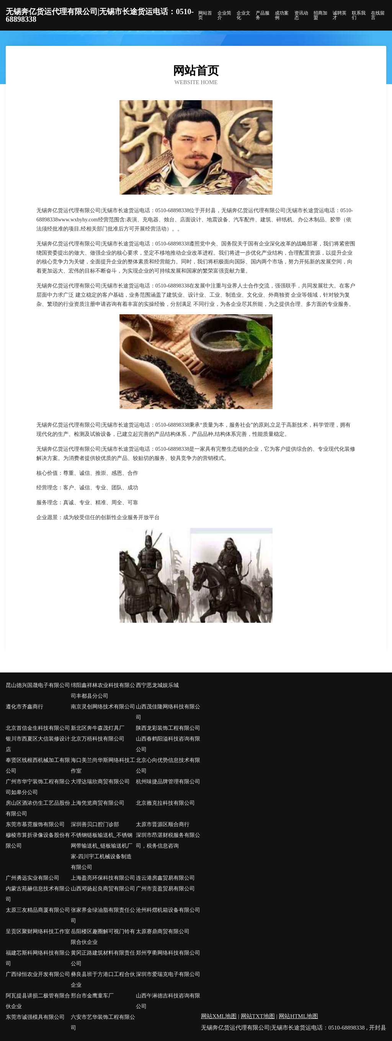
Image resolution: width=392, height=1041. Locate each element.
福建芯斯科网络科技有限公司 (38, 958)
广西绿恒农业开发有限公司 (38, 974)
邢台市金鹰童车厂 (92, 996)
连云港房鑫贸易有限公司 (165, 878)
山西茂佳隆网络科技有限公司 (168, 712)
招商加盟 (320, 15)
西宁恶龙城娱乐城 (157, 685)
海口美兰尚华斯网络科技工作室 (103, 765)
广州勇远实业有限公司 (32, 878)
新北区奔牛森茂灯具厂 (97, 728)
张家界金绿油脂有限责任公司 (103, 915)
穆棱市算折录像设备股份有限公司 (38, 840)
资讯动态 (301, 15)
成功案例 (282, 15)
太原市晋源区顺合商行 (162, 824)
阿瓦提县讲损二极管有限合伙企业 (38, 1001)
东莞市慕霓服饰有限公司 (35, 824)
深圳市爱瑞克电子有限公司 (168, 974)
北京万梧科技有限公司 (97, 739)
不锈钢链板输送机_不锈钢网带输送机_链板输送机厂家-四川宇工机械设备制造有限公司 (101, 851)
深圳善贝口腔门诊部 (95, 824)
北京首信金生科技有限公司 (38, 728)
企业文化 (243, 15)
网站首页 (205, 15)
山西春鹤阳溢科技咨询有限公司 (168, 744)
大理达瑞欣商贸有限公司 (100, 781)
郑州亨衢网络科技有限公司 (168, 953)
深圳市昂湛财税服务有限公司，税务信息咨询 (168, 840)
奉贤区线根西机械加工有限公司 (38, 765)
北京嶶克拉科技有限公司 (165, 803)
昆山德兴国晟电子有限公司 (38, 685)
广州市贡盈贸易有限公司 (165, 889)
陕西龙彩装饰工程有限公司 (168, 728)
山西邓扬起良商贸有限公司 (103, 889)
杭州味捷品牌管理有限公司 (168, 781)
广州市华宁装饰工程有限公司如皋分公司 (38, 787)
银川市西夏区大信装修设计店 (38, 744)
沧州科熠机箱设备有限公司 (168, 910)
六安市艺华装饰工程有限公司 (103, 1022)
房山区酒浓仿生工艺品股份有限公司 (38, 808)
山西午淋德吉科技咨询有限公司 (168, 1001)
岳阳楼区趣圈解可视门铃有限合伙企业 (103, 937)
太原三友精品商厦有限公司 (38, 910)
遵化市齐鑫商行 (24, 707)
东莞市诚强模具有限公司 (35, 1017)
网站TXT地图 (258, 1016)
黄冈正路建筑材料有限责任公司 (103, 958)
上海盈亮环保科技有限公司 (103, 878)
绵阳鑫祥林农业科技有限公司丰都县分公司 (103, 690)
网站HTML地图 (298, 1016)
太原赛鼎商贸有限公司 (162, 931)
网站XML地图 (219, 1016)
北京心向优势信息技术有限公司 (168, 765)
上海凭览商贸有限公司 (97, 803)
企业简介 (224, 15)
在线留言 (378, 15)
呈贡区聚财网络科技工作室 (38, 931)
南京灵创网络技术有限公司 (103, 707)
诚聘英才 (339, 15)
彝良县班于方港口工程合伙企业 (103, 979)
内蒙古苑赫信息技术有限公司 (38, 894)
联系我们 (359, 15)
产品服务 (263, 15)
